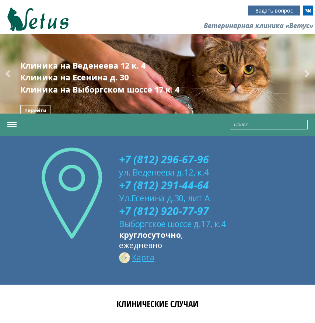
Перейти (35, 110)
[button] (8, 74)
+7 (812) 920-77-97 (164, 211)
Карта (136, 257)
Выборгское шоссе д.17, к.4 (172, 224)
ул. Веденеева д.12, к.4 (164, 172)
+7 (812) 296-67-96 (164, 159)
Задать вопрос (274, 10)
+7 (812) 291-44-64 (164, 185)
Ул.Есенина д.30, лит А (164, 198)
